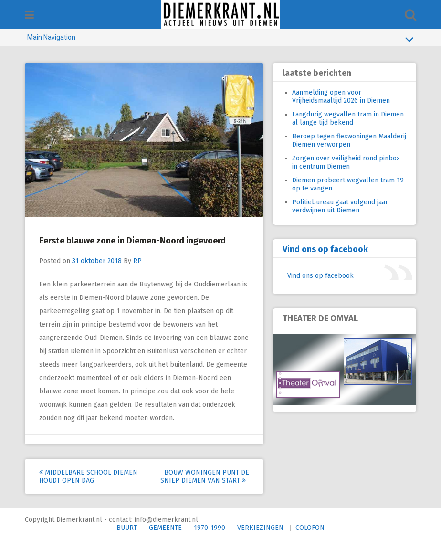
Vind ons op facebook (325, 249)
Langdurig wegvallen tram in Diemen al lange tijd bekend (348, 118)
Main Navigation (220, 39)
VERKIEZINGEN (260, 528)
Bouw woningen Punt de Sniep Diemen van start (204, 476)
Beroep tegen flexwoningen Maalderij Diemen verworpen (349, 140)
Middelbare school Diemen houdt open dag (88, 476)
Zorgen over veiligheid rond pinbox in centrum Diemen (346, 162)
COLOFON (310, 528)
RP (137, 261)
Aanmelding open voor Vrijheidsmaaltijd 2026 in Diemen (341, 96)
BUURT (126, 528)
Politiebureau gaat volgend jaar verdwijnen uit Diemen (340, 206)
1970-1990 (209, 528)
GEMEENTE (165, 528)
